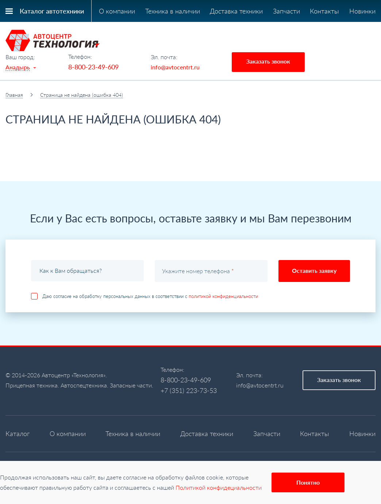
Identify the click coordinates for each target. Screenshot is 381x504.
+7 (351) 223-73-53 (189, 390)
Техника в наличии (172, 11)
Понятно (308, 482)
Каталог (17, 433)
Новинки (362, 11)
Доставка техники (236, 11)
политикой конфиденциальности (223, 296)
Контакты (324, 11)
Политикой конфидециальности (219, 487)
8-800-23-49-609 (93, 67)
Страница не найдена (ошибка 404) (81, 95)
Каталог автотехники (52, 11)
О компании (117, 11)
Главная (14, 95)
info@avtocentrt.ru (175, 67)
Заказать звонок (268, 61)
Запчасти (286, 11)
